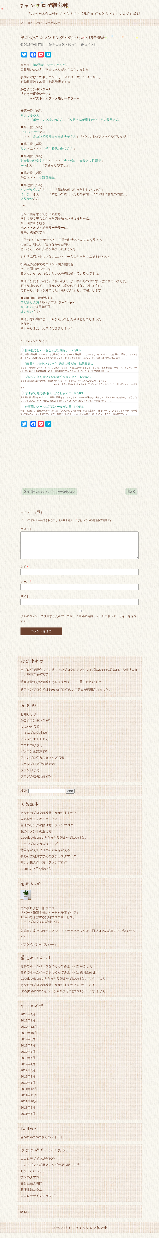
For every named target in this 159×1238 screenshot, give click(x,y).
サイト (24, 601)
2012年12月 (28, 1031)
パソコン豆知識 (31, 756)
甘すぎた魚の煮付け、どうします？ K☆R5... (55, 393)
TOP (21, 22)
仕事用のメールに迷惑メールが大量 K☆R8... (55, 406)
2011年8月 (27, 1118)
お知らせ (26, 719)
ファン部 (26, 775)
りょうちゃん (29, 115)
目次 (30, 22)
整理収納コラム (31, 1194)
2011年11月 (28, 1100)
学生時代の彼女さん (59, 148)
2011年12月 (28, 1094)
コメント (90, 44)
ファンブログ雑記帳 (43, 5)
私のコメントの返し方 (36, 836)
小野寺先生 (47, 177)
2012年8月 (27, 1044)
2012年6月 (27, 1056)
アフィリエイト (31, 744)
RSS (25, 1217)
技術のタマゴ (29, 1182)
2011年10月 (28, 1106)
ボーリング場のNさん (48, 119)
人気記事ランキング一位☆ (39, 824)
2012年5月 (27, 1062)
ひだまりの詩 (29, 302)
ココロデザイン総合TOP (37, 1163)
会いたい (26, 307)
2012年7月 (27, 1050)
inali (23, 165)
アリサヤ (26, 198)
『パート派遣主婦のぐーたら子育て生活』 (50, 917)
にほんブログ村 (31, 737)
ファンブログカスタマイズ (39, 762)
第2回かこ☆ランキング (49, 65)
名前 (24, 571)
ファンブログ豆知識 (34, 769)
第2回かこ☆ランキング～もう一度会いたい (49, 491)
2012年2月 (27, 1081)
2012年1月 (27, 1087)
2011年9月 (27, 1112)
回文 (131, 491)
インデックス (29, 189)
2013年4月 (27, 1019)
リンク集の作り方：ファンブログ (43, 867)
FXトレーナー (30, 132)
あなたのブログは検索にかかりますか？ (48, 817)
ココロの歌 (28, 750)
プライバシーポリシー (48, 22)
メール (25, 586)
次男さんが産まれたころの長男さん (94, 119)
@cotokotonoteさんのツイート (41, 1142)
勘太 (23, 148)
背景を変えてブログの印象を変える (45, 855)
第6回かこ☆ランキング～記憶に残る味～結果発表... (59, 363)
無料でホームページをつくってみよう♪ (47, 971)
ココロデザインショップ (37, 1200)
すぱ (95, 996)
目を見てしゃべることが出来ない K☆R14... (54, 350)
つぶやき (26, 731)
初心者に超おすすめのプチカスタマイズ (48, 861)
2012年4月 (27, 1069)
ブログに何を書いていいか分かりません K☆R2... (58, 376)
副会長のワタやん (32, 160)
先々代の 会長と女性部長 (82, 160)
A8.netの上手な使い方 (35, 873)
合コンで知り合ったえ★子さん (54, 136)
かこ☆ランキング (64, 44)
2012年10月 (28, 1037)
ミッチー (26, 194)
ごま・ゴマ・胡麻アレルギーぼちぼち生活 (50, 1169)
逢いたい (26, 311)
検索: (24, 795)
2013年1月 (27, 1025)
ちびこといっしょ (32, 1176)
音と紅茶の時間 (31, 1188)
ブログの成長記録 (32, 781)
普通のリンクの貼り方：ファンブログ (46, 830)
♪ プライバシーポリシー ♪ (38, 949)
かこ (95, 983)
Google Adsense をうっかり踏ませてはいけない (54, 842)
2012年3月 (27, 1075)
